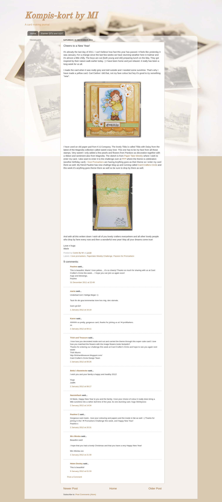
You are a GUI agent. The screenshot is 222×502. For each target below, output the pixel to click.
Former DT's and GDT (52, 33)
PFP (124, 159)
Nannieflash (75, 395)
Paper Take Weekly (133, 156)
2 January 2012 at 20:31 (80, 427)
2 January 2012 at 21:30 (80, 455)
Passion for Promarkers (123, 256)
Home (33, 33)
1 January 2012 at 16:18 (80, 310)
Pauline (73, 266)
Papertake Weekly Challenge (99, 256)
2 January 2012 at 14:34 (80, 405)
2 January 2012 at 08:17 (80, 386)
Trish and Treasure (79, 338)
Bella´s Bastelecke (79, 371)
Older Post (155, 488)
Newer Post (70, 488)
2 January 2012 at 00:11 (80, 329)
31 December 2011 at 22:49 (82, 282)
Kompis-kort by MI (60, 16)
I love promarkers (78, 256)
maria (72, 291)
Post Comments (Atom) (86, 494)
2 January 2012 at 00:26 (80, 362)
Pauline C (74, 414)
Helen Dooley (76, 463)
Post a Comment (74, 477)
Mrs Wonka (75, 436)
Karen (73, 318)
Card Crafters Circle (147, 165)
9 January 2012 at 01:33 (80, 471)
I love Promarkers (95, 162)
